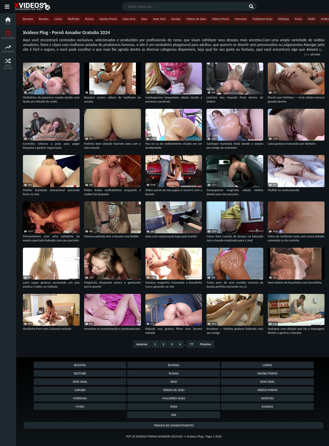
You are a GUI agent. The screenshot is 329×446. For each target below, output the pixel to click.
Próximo (205, 344)
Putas (298, 19)
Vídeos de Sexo (196, 19)
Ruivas (89, 19)
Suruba (175, 19)
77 (191, 344)
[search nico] (186, 6)
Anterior (141, 344)
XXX (173, 415)
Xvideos (267, 406)
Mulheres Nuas (262, 19)
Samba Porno (108, 19)
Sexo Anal (129, 19)
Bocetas (28, 19)
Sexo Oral (159, 19)
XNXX (311, 19)
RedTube (73, 19)
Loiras (58, 19)
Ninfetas (283, 19)
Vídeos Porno (220, 19)
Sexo (144, 19)
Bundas (44, 19)
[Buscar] (252, 6)
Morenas (241, 19)
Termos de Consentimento (173, 425)
